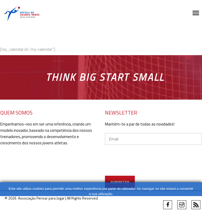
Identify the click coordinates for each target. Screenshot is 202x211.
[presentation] (145, 165)
